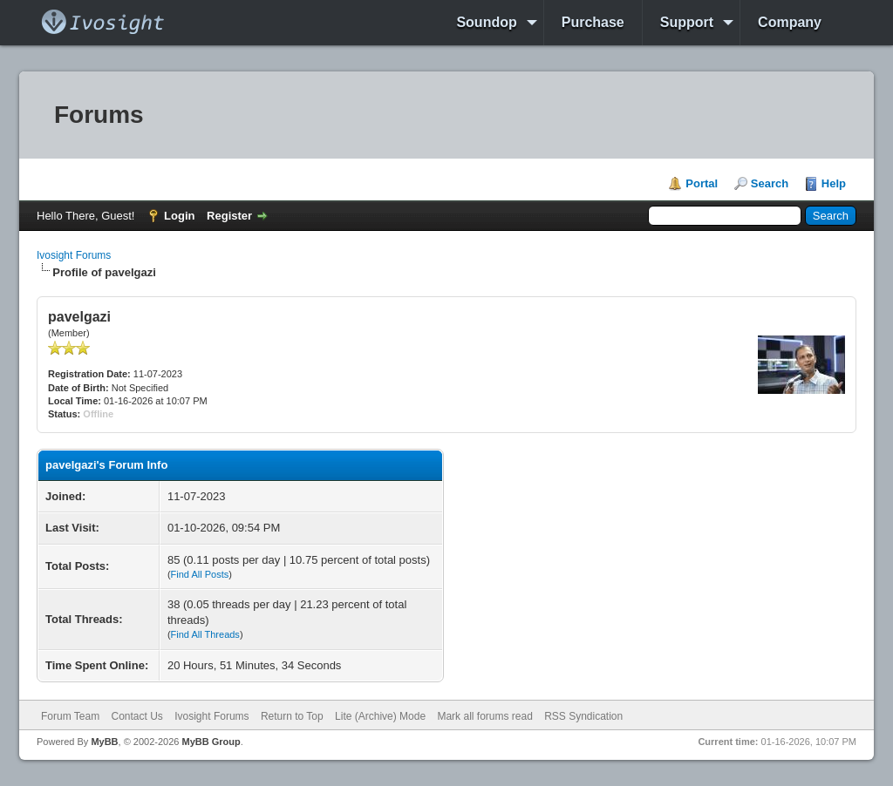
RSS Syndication (583, 716)
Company (789, 22)
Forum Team (70, 716)
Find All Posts (200, 574)
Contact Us (136, 716)
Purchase (593, 22)
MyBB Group (210, 741)
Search (769, 183)
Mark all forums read (484, 716)
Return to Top (292, 716)
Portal (701, 183)
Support (686, 22)
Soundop (486, 22)
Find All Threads (205, 634)
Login (179, 215)
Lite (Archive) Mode (380, 716)
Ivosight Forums (74, 255)
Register (229, 215)
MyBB (104, 741)
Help (833, 183)
